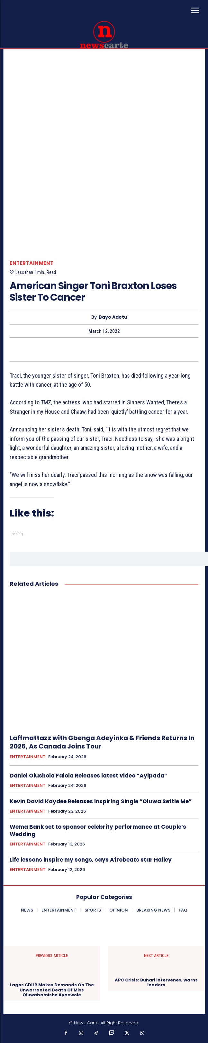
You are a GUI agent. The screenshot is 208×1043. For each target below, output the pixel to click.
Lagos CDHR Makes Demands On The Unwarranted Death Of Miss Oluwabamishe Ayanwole (52, 990)
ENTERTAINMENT (32, 263)
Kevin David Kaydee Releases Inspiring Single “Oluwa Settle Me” (101, 801)
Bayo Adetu (113, 317)
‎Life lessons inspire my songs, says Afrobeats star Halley (91, 860)
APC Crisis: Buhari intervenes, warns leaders (156, 983)
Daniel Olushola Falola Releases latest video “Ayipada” (88, 775)
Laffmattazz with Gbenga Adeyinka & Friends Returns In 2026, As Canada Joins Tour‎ (102, 742)
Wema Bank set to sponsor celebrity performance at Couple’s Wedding (98, 830)
